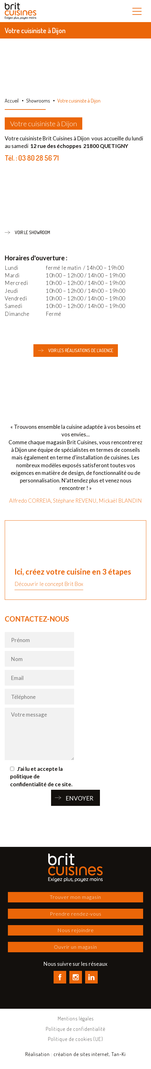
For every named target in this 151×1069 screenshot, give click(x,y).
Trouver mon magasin (75, 897)
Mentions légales (76, 1018)
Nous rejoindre (75, 930)
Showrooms (38, 100)
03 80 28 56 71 (38, 157)
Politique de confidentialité (75, 1029)
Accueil (12, 100)
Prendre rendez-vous (76, 914)
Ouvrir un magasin (75, 947)
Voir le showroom (27, 232)
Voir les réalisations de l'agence (75, 350)
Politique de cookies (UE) (75, 1039)
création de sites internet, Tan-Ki (90, 1054)
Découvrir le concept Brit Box (49, 584)
